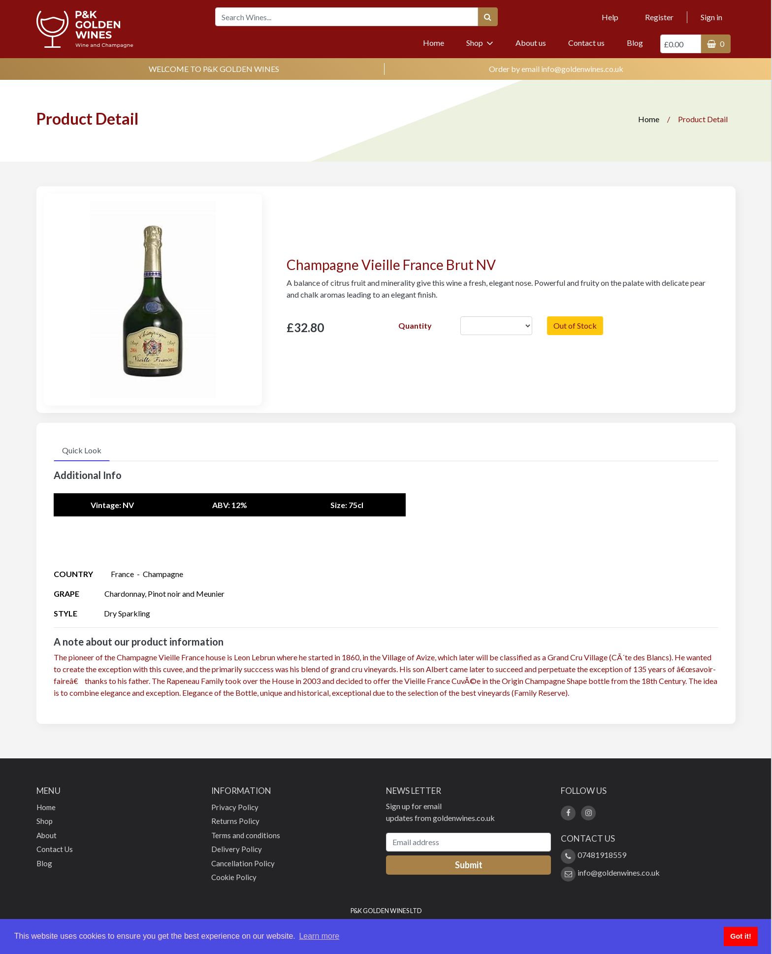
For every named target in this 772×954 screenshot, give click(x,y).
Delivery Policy (236, 849)
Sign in (711, 17)
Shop (479, 42)
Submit (468, 864)
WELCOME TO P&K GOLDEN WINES (214, 68)
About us (530, 42)
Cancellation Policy (243, 863)
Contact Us (54, 849)
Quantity (415, 325)
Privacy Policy (234, 807)
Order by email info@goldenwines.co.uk (556, 68)
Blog (635, 42)
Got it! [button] (740, 936)
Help (610, 17)
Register (659, 17)
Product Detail (703, 119)
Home (438, 41)
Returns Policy (235, 821)
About (46, 835)
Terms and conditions (245, 835)
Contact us (586, 42)
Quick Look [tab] (81, 450)
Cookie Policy (234, 877)
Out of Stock (575, 325)
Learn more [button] (319, 936)
